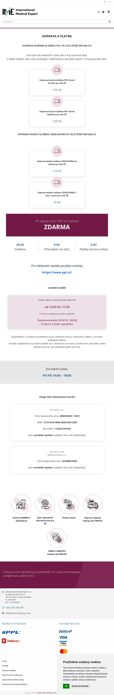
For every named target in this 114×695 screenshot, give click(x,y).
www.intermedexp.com (46, 693)
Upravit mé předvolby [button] (80, 686)
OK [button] (66, 686)
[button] (99, 12)
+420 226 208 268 (14, 607)
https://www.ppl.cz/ (57, 272)
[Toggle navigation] (109, 12)
